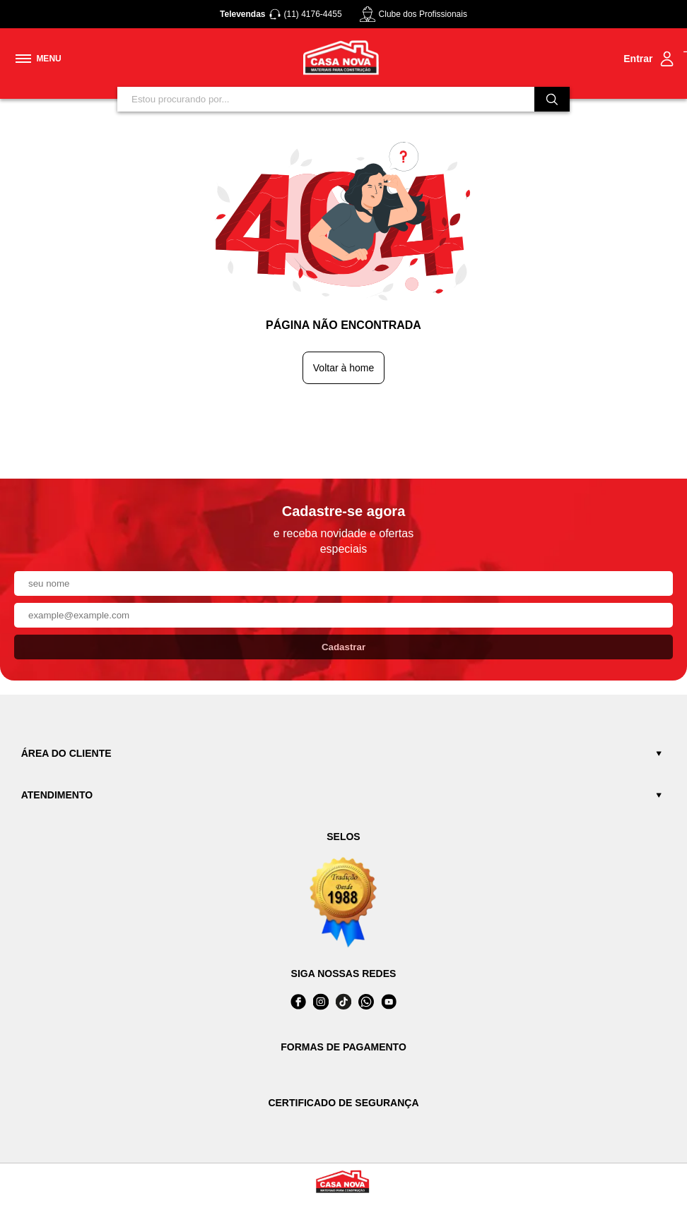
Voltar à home (343, 367)
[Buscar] (552, 99)
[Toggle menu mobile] (38, 58)
